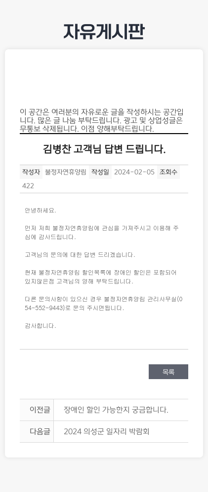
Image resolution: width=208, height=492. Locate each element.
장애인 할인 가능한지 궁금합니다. (116, 410)
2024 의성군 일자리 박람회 (107, 431)
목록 (168, 372)
